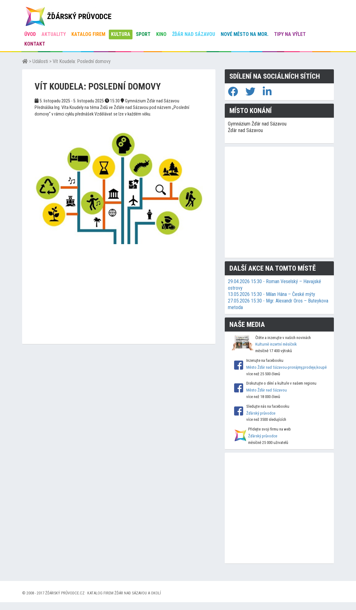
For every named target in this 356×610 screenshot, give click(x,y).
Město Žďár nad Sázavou (266, 390)
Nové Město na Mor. (244, 34)
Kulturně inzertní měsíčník (276, 344)
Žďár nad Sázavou (193, 34)
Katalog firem (88, 34)
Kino (161, 34)
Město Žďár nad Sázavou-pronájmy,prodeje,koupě (286, 367)
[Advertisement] (119, 300)
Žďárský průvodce (260, 413)
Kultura (120, 34)
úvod (30, 34)
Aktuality (53, 34)
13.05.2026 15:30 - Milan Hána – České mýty (271, 294)
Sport (143, 34)
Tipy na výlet (290, 34)
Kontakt (34, 44)
